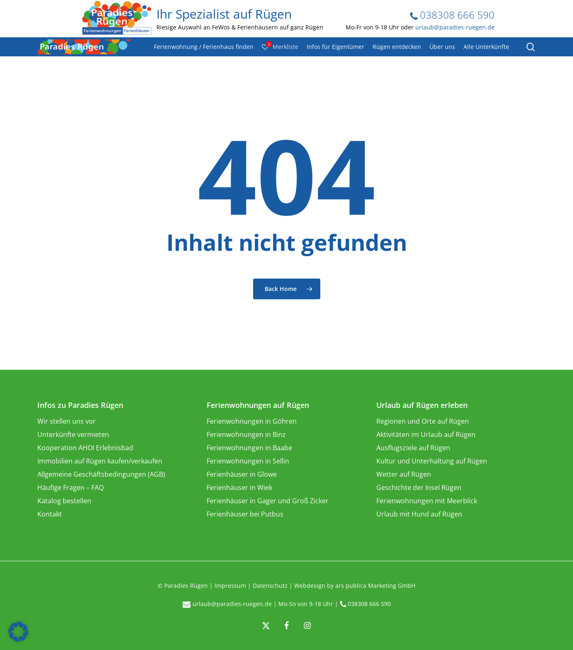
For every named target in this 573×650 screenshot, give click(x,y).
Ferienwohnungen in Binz (246, 434)
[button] (18, 632)
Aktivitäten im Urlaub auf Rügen (425, 434)
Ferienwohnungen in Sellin (248, 461)
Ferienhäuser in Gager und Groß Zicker (268, 500)
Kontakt (49, 514)
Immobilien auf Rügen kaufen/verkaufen (99, 461)
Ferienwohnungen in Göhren (252, 421)
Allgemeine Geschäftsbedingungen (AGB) (101, 474)
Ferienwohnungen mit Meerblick (426, 500)
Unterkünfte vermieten (73, 434)
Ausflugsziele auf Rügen (413, 447)
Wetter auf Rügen (403, 474)
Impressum (230, 585)
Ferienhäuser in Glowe (242, 474)
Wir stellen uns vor (66, 421)
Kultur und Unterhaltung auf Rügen (431, 461)
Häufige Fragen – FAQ (70, 487)
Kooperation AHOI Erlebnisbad (85, 447)
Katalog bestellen (64, 500)
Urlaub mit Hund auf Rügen (419, 514)
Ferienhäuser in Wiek (239, 487)
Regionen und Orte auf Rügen (422, 421)
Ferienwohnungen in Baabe (249, 447)
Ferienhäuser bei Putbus (245, 514)
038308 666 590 (452, 15)
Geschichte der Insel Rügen (418, 487)
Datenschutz (270, 585)
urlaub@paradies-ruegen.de (455, 27)
